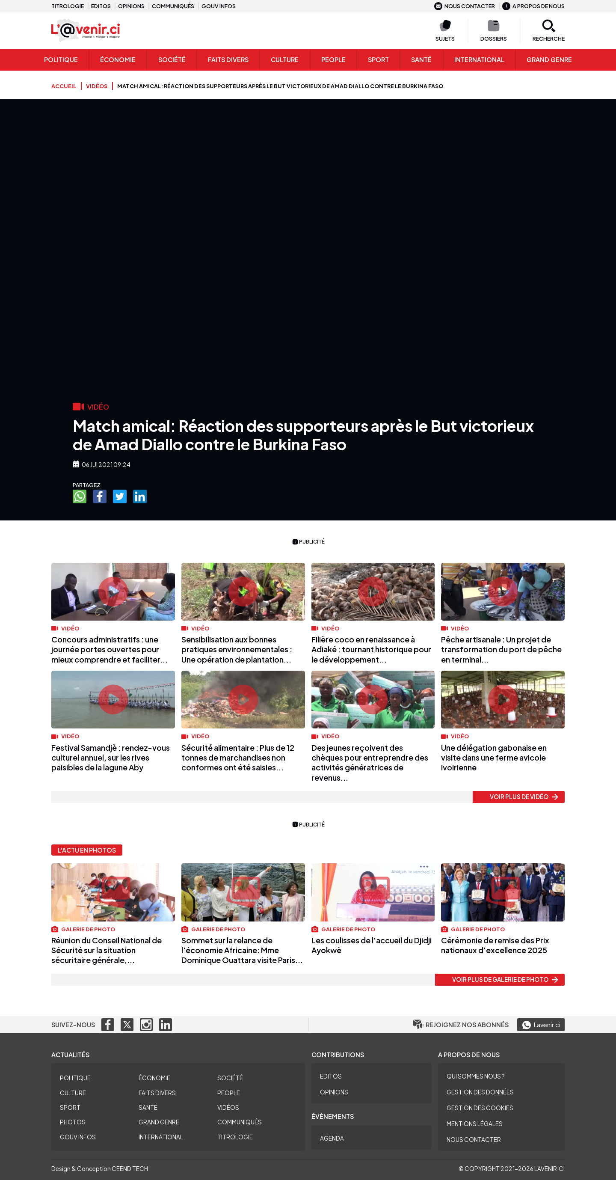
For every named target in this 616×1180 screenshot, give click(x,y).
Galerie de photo (83, 929)
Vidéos (228, 1107)
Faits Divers (228, 59)
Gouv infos (218, 6)
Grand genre (549, 59)
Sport (378, 59)
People (333, 59)
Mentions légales (475, 1123)
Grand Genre (159, 1122)
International (479, 59)
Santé (421, 59)
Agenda (332, 1138)
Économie (118, 59)
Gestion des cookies (480, 1108)
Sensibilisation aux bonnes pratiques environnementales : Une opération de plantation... (236, 649)
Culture (285, 59)
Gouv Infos (78, 1137)
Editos (101, 6)
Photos (73, 1122)
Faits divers (157, 1093)
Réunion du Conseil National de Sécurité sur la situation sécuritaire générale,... (106, 950)
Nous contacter (464, 6)
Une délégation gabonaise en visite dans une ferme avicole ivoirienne (494, 758)
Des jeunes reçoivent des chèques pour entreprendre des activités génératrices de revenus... (369, 762)
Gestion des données (480, 1092)
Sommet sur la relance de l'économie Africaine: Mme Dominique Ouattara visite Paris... (242, 950)
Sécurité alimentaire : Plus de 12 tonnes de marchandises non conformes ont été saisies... (237, 758)
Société (172, 59)
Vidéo (65, 628)
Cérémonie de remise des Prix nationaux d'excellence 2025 (495, 945)
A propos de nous (533, 6)
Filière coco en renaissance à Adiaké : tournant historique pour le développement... (371, 649)
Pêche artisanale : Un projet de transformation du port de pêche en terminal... (501, 649)
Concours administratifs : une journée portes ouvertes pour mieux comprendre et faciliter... (109, 649)
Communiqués (173, 6)
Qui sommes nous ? (476, 1076)
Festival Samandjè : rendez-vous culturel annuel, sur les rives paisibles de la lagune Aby (110, 758)
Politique (61, 59)
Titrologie (67, 6)
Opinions (131, 6)
